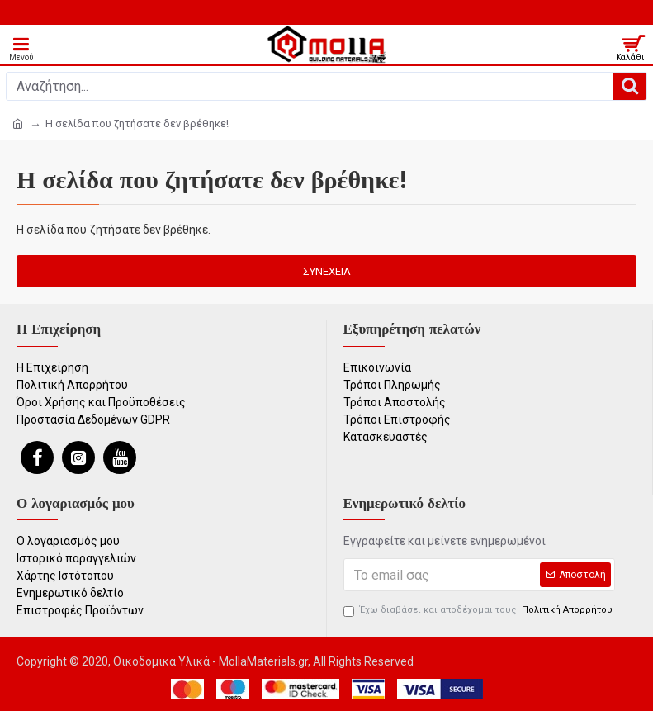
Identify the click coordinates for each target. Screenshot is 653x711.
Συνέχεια (327, 271)
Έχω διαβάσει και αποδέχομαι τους (479, 611)
